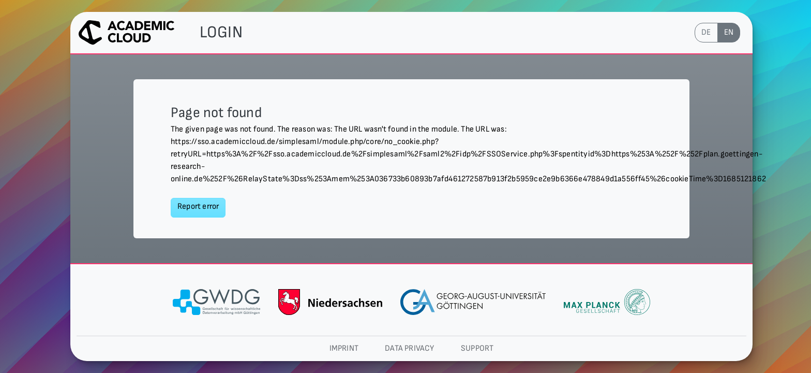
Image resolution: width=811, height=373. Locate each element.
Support (477, 348)
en (728, 32)
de (706, 32)
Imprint (343, 348)
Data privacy (409, 348)
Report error (198, 206)
